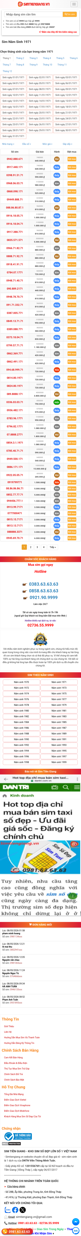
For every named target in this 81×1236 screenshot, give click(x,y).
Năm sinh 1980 (21, 710)
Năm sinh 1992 (21, 745)
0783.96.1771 (15, 418)
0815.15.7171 (15, 519)
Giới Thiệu (9, 1026)
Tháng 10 (47, 64)
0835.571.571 (15, 240)
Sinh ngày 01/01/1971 (13, 77)
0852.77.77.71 (14, 494)
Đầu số (26, 144)
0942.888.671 (15, 159)
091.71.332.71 (14, 304)
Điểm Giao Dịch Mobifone (16, 1111)
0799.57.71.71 (14, 345)
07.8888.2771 (15, 434)
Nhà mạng (8, 144)
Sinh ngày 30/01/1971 (66, 130)
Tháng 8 (20, 64)
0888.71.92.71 (14, 256)
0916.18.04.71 (14, 223)
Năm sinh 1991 (59, 739)
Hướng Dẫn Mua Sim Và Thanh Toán (22, 1037)
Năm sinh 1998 (21, 762)
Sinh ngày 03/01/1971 (66, 77)
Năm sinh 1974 (21, 693)
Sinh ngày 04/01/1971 (13, 83)
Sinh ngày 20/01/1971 (40, 112)
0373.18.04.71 (14, 337)
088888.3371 (14, 531)
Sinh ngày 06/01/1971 (66, 83)
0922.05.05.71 (14, 475)
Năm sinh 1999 (59, 762)
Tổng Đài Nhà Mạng (14, 1094)
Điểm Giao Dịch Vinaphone (17, 1105)
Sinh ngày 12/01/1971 (66, 95)
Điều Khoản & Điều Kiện (15, 1063)
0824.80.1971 (15, 385)
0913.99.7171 (15, 507)
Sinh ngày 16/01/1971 (13, 107)
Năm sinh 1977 (59, 699)
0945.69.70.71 (14, 538)
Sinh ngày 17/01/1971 (40, 107)
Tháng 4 (47, 58)
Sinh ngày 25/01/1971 (13, 124)
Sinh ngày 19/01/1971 (13, 112)
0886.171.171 (15, 467)
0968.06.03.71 (14, 183)
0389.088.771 (15, 329)
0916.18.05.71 (14, 215)
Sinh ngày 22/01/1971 (13, 118)
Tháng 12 (7, 71)
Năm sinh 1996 (21, 756)
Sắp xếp (67, 144)
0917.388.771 (15, 231)
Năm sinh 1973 (59, 688)
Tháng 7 (7, 64)
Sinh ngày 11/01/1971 (40, 95)
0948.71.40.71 (14, 280)
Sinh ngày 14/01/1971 (40, 101)
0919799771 (15, 482)
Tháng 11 (62, 64)
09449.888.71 (15, 199)
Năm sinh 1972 (21, 688)
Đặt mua (72, 159)
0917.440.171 (15, 167)
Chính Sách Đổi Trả (13, 1074)
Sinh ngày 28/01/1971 (13, 130)
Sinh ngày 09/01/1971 (66, 89)
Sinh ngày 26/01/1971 (40, 124)
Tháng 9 (33, 64)
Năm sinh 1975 (59, 693)
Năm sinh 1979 (59, 705)
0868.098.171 (15, 191)
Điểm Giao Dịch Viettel (15, 1100)
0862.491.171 (15, 361)
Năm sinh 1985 (59, 722)
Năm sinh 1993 (59, 745)
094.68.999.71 (14, 369)
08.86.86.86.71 (14, 488)
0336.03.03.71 (14, 402)
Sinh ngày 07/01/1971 (13, 89)
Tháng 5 (60, 58)
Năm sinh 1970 (21, 682)
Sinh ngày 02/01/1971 (40, 77)
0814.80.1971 (15, 377)
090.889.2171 (15, 288)
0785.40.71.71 (14, 450)
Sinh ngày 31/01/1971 (13, 136)
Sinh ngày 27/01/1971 (66, 124)
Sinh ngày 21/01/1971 (66, 112)
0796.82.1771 (15, 426)
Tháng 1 (7, 58)
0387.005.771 (15, 313)
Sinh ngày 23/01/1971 (40, 118)
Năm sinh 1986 (21, 728)
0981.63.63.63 (19, 1231)
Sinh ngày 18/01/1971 (66, 107)
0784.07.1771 (15, 272)
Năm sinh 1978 (21, 705)
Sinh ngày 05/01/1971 (40, 83)
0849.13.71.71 (14, 321)
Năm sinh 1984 (21, 722)
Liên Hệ (8, 1032)
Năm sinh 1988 (21, 733)
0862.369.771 (15, 353)
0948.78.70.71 (14, 296)
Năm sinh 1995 (59, 751)
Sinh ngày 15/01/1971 (66, 101)
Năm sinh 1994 (21, 751)
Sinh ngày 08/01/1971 (40, 89)
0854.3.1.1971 (14, 442)
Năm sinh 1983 (59, 716)
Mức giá (47, 144)
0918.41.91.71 (14, 264)
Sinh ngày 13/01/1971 (13, 101)
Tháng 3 (33, 58)
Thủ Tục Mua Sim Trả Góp (16, 1068)
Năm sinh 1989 (59, 733)
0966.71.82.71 (14, 248)
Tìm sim (70, 14)
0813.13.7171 (15, 525)
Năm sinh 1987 (59, 728)
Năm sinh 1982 (21, 716)
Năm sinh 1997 (59, 756)
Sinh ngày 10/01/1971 (13, 95)
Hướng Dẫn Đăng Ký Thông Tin (19, 1043)
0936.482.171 (15, 410)
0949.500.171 (15, 458)
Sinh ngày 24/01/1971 (66, 118)
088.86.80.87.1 (14, 207)
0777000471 (15, 513)
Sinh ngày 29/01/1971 (40, 130)
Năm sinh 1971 (59, 682)
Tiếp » (53, 547)
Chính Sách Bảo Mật (14, 1080)
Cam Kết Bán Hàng (13, 1057)
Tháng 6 (74, 58)
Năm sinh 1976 (21, 699)
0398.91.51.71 (14, 175)
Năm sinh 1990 (21, 739)
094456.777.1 (15, 500)
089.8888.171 (15, 394)
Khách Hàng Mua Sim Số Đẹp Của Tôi (22, 1116)
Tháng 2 (20, 58)
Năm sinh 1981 (59, 710)
